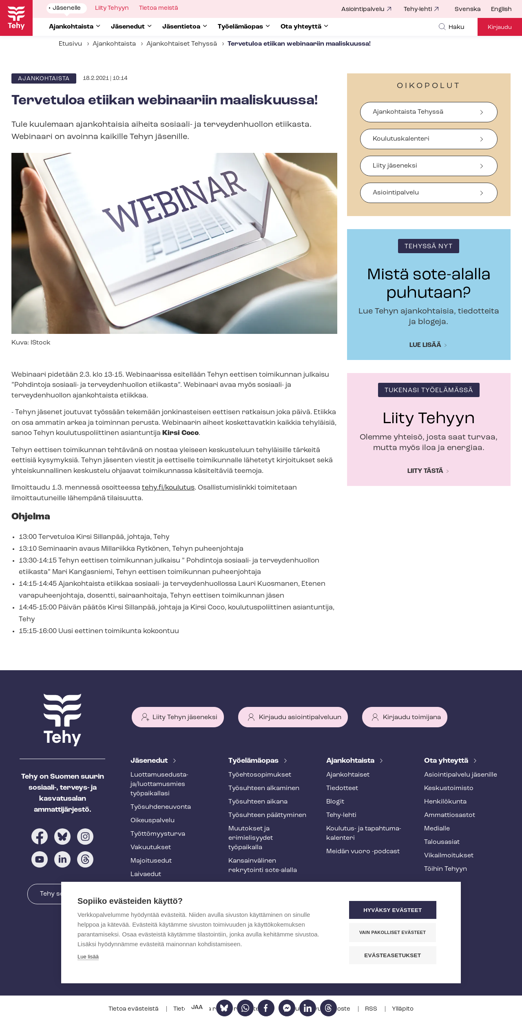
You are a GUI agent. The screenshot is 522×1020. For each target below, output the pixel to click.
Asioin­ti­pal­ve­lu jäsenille (460, 775)
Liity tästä (425, 471)
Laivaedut (145, 874)
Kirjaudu (500, 27)
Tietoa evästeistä (134, 1009)
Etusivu (70, 44)
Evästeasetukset (395, 955)
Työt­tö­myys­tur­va (157, 834)
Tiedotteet (342, 788)
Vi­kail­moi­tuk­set (448, 855)
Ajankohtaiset (347, 775)
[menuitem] (473, 9)
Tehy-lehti (418, 10)
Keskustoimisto (448, 788)
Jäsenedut (149, 761)
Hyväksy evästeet (395, 910)
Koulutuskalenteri (401, 139)
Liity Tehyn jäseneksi (185, 717)
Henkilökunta (445, 802)
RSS (371, 1009)
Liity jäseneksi (395, 166)
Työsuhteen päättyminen (267, 815)
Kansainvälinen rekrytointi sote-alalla (262, 866)
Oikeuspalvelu (152, 820)
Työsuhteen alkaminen (263, 788)
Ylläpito (403, 1009)
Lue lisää (425, 345)
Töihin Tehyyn (445, 869)
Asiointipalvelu (363, 10)
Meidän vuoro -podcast (363, 851)
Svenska (468, 10)
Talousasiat (442, 842)
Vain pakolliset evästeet (395, 932)
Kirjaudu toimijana (412, 717)
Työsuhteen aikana (258, 802)
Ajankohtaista (114, 44)
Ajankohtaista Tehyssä (408, 112)
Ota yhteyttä (447, 761)
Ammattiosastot (449, 815)
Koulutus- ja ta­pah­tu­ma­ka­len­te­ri (363, 833)
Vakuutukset (150, 847)
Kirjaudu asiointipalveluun (300, 717)
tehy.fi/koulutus (168, 487)
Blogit (335, 802)
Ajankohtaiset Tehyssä (181, 44)
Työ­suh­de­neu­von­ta (160, 807)
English (501, 10)
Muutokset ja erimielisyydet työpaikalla (250, 838)
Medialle (437, 829)
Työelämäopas (254, 761)
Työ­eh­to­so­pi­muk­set (259, 775)
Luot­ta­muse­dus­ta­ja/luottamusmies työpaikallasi (159, 784)
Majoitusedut (151, 861)
